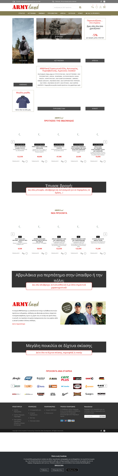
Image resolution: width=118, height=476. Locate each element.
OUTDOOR (71, 13)
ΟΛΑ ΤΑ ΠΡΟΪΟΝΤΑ (92, 13)
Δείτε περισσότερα (18, 367)
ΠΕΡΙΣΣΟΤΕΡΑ (59, 465)
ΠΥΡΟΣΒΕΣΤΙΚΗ (52, 13)
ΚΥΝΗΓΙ (80, 13)
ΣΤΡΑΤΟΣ (22, 13)
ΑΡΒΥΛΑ (62, 13)
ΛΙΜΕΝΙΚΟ (42, 13)
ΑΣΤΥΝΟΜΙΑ (32, 13)
